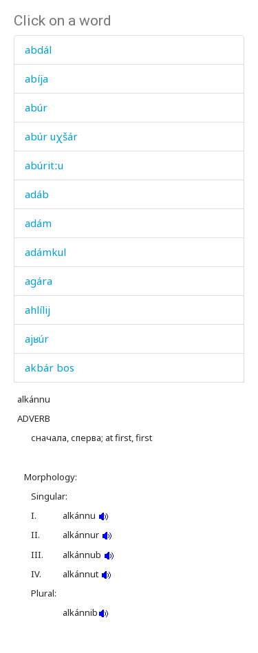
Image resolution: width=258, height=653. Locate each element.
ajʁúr (37, 338)
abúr (36, 107)
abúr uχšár (51, 136)
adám (38, 223)
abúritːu (44, 165)
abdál (38, 49)
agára (38, 281)
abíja (36, 78)
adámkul (45, 252)
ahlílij (37, 310)
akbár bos (49, 367)
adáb (37, 194)
